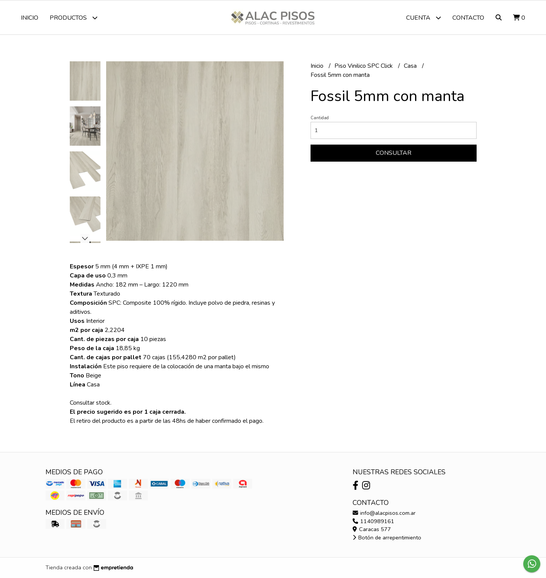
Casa (411, 66)
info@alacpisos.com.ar (384, 513)
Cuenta (423, 17)
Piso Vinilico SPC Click (364, 66)
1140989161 (373, 521)
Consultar (393, 153)
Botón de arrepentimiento (387, 537)
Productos (73, 17)
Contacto (468, 18)
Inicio (29, 18)
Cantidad (320, 118)
